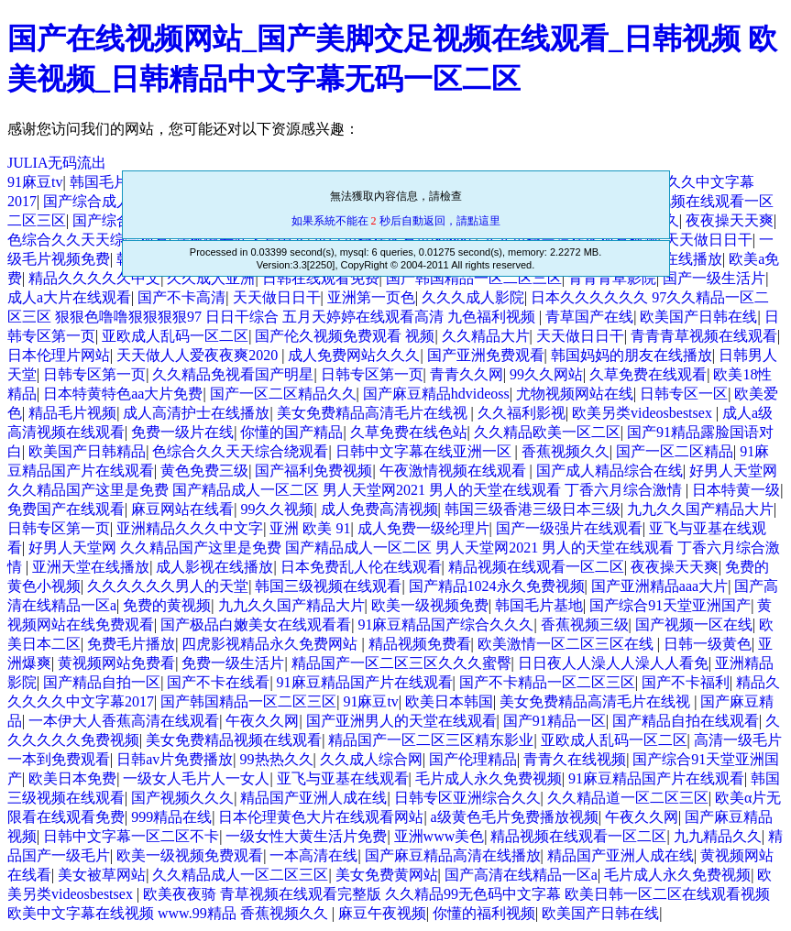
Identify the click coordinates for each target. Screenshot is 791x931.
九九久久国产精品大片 (700, 509)
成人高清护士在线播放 (196, 413)
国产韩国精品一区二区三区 (248, 701)
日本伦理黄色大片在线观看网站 (320, 817)
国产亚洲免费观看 (485, 355)
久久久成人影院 (473, 297)
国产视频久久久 (182, 797)
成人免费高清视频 (379, 509)
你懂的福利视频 (484, 913)
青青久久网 (466, 374)
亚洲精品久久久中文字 (189, 528)
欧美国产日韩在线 (698, 316)
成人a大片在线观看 (69, 297)
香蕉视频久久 (566, 451)
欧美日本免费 (72, 778)
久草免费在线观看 (648, 374)
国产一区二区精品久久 (283, 393)
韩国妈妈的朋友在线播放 (631, 355)
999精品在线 (171, 817)
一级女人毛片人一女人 (196, 778)
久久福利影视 (522, 413)
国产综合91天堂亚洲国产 (670, 605)
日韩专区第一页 (94, 374)
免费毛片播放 (131, 644)
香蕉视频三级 (585, 624)
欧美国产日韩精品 (87, 451)
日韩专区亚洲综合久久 (467, 797)
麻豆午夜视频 (382, 913)
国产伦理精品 (473, 759)
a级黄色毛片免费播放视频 (515, 817)
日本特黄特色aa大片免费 (123, 393)
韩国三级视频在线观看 (328, 586)
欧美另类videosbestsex (644, 413)
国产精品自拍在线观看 (685, 720)
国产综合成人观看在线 (116, 201)
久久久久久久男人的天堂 (167, 586)
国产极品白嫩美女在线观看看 (255, 624)
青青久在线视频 (574, 759)
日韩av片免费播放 (174, 759)
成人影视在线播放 (214, 567)
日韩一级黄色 (708, 644)
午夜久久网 (262, 720)
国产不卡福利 (686, 682)
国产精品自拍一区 (101, 682)
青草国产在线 (589, 316)
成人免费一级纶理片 (423, 528)
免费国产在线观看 (66, 509)
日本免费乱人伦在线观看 (361, 567)
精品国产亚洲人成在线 (313, 797)
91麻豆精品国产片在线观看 (365, 682)
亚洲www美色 (439, 836)
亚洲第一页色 (371, 297)
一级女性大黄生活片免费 (306, 836)
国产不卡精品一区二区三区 (547, 682)
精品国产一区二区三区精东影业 (430, 740)
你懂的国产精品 (291, 432)
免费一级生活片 (232, 663)
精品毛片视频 (72, 413)
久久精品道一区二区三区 (628, 797)
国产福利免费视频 (313, 470)
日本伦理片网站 (58, 355)
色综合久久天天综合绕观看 (240, 451)
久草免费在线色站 (408, 432)
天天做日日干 (709, 239)
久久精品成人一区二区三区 (240, 874)
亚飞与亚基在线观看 (343, 778)
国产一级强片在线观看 (569, 528)
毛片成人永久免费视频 (488, 778)
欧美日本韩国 (449, 701)
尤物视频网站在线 (574, 393)
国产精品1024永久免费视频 (497, 586)
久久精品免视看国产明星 (232, 374)
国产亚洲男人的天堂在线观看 (401, 720)
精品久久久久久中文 (94, 278)
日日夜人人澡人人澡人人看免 (613, 663)
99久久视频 (276, 509)
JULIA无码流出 (56, 162)
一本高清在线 (313, 855)
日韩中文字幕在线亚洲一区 (425, 451)
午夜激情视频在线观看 (454, 470)
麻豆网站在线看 (182, 509)
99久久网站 (546, 374)
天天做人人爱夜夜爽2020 (198, 355)
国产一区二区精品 (674, 451)
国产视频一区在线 (694, 624)
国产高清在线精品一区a (521, 874)
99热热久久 (276, 759)
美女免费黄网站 (386, 874)
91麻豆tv (34, 182)
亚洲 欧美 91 (309, 528)
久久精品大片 (486, 336)
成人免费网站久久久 (354, 355)
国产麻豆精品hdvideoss (436, 393)
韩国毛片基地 (114, 182)
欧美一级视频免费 (430, 605)
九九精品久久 (718, 836)
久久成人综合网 (371, 759)
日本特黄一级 (736, 490)
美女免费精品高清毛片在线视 (374, 413)
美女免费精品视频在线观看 (234, 740)
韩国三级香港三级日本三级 (533, 509)
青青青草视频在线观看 (704, 336)
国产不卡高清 (181, 297)
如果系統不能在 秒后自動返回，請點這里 (395, 220)
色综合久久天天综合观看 (88, 239)
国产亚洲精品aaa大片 (659, 586)
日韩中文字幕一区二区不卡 (131, 836)
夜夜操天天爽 (730, 220)
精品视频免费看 (419, 644)
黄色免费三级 (204, 470)
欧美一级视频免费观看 (189, 855)
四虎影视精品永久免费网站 (271, 644)
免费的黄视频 (167, 605)
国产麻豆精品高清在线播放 (453, 855)
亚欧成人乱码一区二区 (175, 336)
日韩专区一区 (684, 393)
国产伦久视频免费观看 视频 (344, 336)
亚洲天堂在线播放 (90, 567)
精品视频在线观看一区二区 (536, 567)
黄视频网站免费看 (116, 663)
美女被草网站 (102, 874)
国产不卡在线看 (218, 682)
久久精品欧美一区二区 (547, 432)
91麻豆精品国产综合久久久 (445, 624)
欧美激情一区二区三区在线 (567, 644)
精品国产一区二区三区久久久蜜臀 (401, 663)
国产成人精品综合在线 (609, 470)
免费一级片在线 (182, 432)
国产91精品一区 (554, 720)
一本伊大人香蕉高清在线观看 (123, 720)
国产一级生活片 (714, 278)
